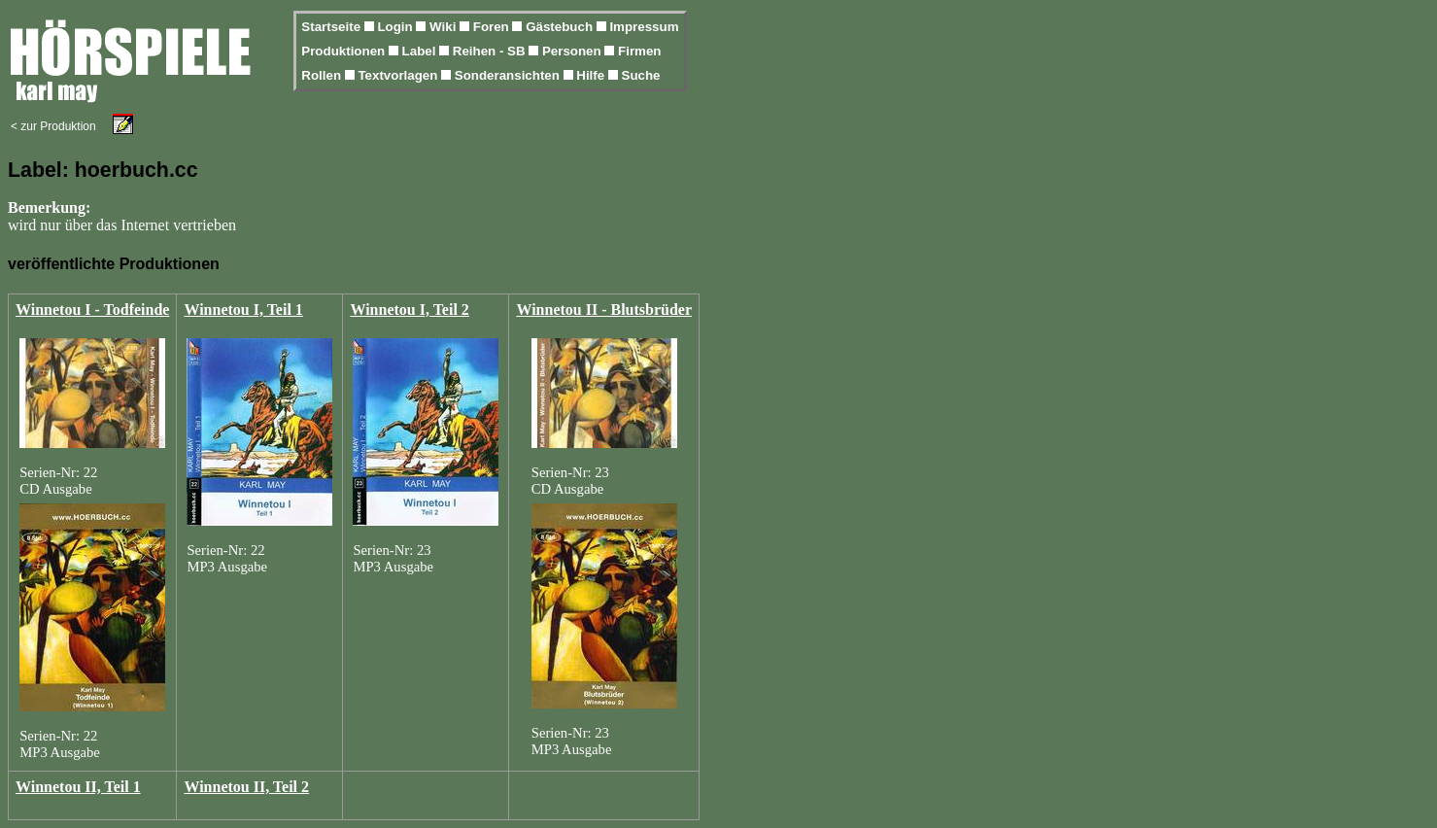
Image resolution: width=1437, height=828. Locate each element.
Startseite (332, 26)
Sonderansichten (509, 75)
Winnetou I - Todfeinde (92, 309)
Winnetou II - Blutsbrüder (604, 309)
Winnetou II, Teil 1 (78, 786)
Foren (493, 26)
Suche (641, 75)
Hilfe (592, 75)
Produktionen (345, 51)
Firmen (639, 51)
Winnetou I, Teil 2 (409, 309)
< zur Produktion (53, 126)
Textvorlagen (399, 75)
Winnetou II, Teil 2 (246, 786)
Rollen (322, 75)
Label (421, 51)
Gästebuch (561, 26)
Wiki (444, 26)
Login (396, 26)
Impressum (643, 26)
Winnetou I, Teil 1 (243, 309)
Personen (573, 51)
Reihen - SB (491, 51)
